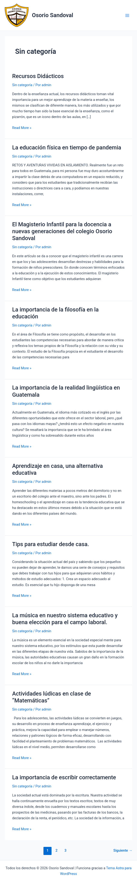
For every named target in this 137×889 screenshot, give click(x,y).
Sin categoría (22, 85)
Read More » (21, 128)
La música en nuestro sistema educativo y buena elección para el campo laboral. (65, 619)
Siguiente (122, 850)
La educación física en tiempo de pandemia (66, 147)
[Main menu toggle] (127, 15)
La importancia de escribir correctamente (64, 777)
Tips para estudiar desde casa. (50, 544)
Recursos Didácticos (38, 76)
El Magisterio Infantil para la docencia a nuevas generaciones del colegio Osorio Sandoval (62, 231)
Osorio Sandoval (52, 15)
